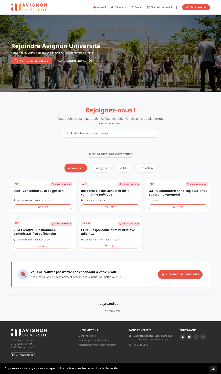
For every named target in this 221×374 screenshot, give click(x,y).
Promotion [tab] (146, 168)
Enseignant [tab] (101, 168)
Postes (136, 7)
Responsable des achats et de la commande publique (105, 192)
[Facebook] (196, 337)
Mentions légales (87, 335)
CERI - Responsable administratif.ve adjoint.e (108, 232)
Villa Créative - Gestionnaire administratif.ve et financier (35, 232)
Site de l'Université (159, 7)
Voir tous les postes (31, 60)
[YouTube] (189, 337)
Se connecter (196, 7)
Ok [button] (212, 368)
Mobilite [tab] (124, 168)
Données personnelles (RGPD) (94, 340)
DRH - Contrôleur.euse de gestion (39, 191)
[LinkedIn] (182, 337)
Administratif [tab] (75, 168)
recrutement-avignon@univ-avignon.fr (153, 339)
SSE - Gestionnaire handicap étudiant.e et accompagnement (178, 192)
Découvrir (118, 7)
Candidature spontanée (75, 60)
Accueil (99, 7)
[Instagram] (203, 337)
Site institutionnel (22, 354)
